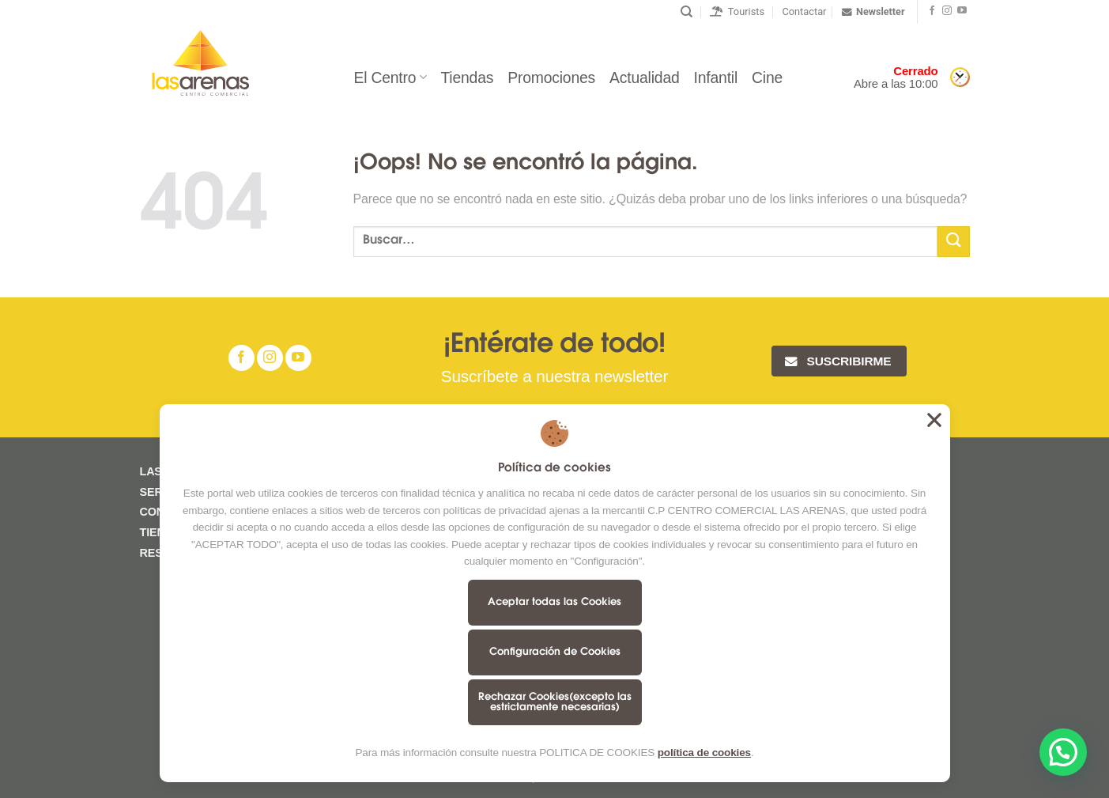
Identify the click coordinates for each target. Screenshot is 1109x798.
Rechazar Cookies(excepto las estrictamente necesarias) (555, 702)
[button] (1063, 752)
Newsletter (873, 12)
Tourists (737, 11)
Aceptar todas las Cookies (554, 602)
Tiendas (466, 77)
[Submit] (953, 241)
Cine (767, 77)
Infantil (716, 77)
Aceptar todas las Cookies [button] (934, 420)
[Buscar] (686, 12)
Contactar (804, 11)
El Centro (389, 77)
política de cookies (704, 752)
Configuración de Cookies (555, 652)
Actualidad (644, 77)
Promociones (551, 77)
